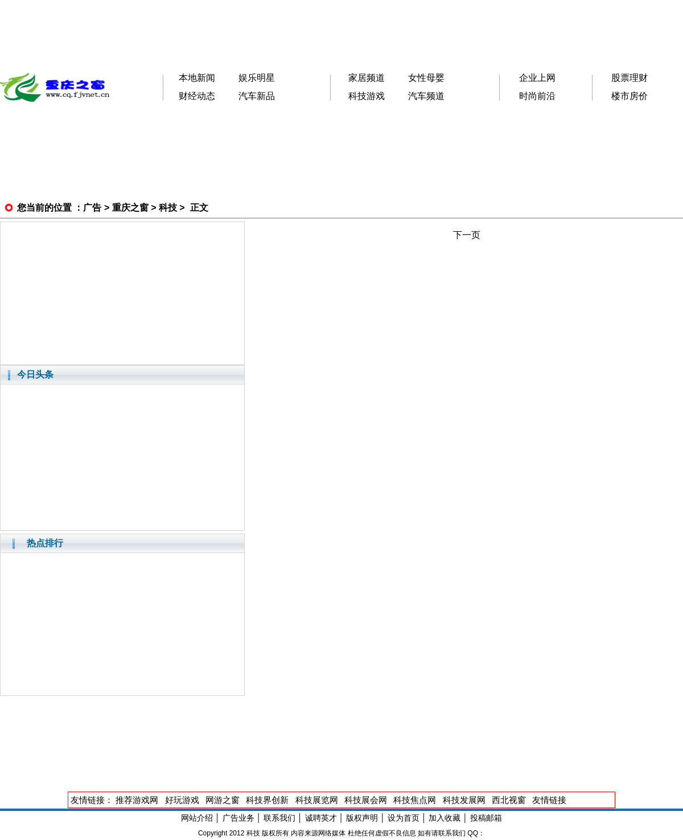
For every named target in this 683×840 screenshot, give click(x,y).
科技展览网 (316, 800)
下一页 (466, 235)
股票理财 (629, 78)
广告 (92, 207)
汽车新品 (256, 96)
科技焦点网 (414, 800)
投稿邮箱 (486, 817)
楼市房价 (629, 96)
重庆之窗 (130, 207)
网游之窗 (222, 800)
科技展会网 (365, 800)
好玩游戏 (182, 800)
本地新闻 (197, 78)
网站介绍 (197, 817)
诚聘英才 (321, 817)
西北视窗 (509, 800)
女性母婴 (426, 78)
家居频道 (366, 78)
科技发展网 (464, 800)
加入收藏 (444, 817)
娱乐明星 (256, 78)
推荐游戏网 (137, 800)
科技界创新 (267, 800)
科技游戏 (366, 96)
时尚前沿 (537, 96)
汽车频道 (426, 96)
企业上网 (537, 78)
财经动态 (197, 96)
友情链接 (549, 800)
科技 (168, 207)
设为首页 (403, 817)
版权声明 (362, 817)
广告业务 (238, 817)
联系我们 (279, 817)
